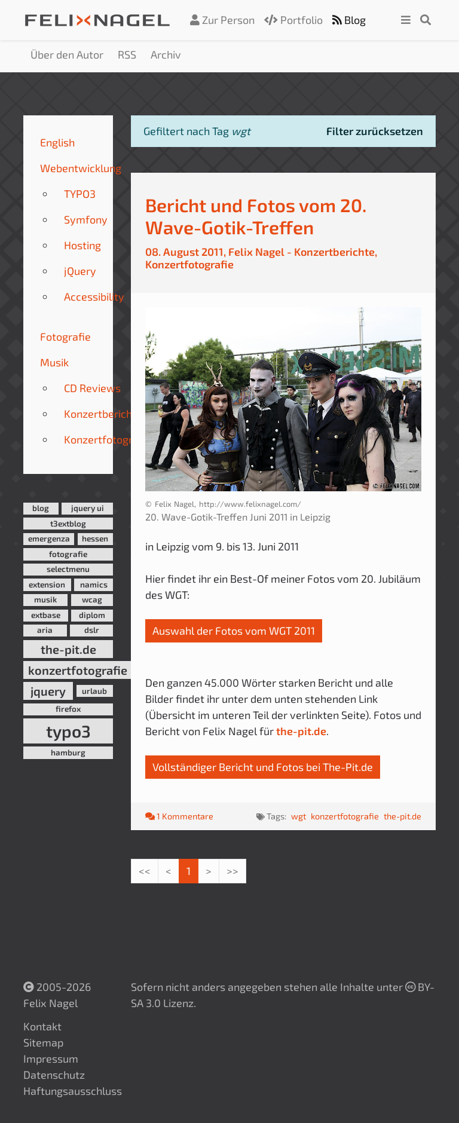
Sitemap (43, 1042)
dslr (91, 630)
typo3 (68, 731)
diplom (92, 615)
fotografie (68, 554)
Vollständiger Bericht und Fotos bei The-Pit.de (262, 766)
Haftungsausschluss (72, 1090)
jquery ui (87, 508)
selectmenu (68, 569)
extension (47, 584)
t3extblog (68, 523)
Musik (54, 362)
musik (45, 599)
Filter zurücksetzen (374, 130)
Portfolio (293, 19)
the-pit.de (68, 649)
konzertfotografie (77, 670)
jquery (48, 691)
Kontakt (42, 1026)
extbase (45, 615)
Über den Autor (66, 54)
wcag (92, 599)
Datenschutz (54, 1074)
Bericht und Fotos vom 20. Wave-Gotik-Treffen (255, 216)
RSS (127, 54)
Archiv (166, 54)
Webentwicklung (80, 168)
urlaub (94, 691)
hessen (95, 538)
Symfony (86, 219)
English (57, 142)
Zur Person (222, 19)
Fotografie (65, 336)
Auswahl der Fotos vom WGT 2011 (233, 630)
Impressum (50, 1058)
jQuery (80, 270)
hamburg (68, 752)
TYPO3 (80, 193)
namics (94, 584)
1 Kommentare (179, 816)
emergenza (49, 538)
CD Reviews (92, 387)
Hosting (82, 245)
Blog (349, 19)
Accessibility (94, 296)
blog (40, 508)
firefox (68, 709)
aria (45, 630)
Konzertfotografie (107, 439)
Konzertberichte (103, 413)
